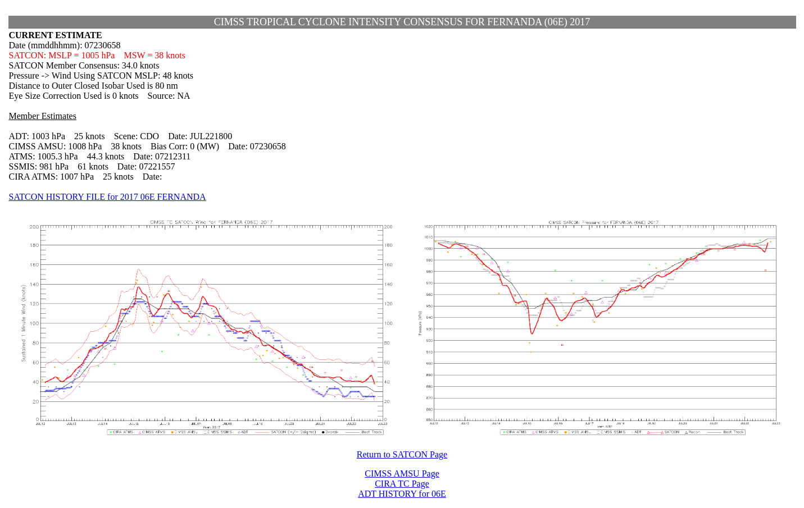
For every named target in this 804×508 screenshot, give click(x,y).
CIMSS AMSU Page (402, 473)
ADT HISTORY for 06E (402, 493)
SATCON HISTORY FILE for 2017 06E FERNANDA (107, 197)
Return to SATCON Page (402, 454)
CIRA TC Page (402, 483)
